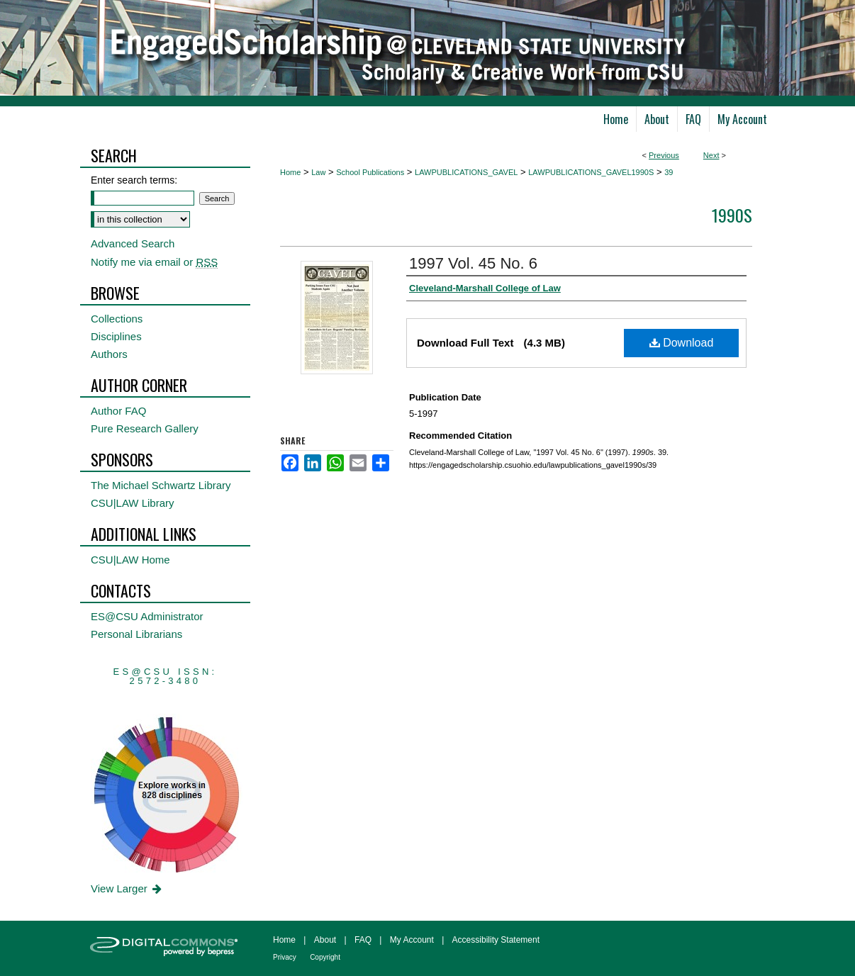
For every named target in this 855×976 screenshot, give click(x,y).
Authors (109, 354)
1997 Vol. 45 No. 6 (473, 263)
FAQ (362, 940)
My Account (412, 940)
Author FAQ (118, 411)
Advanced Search (132, 243)
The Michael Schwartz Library (161, 485)
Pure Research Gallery (145, 428)
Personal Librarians (136, 634)
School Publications (370, 172)
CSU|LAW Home (130, 560)
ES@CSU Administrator (147, 616)
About (325, 940)
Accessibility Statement (496, 940)
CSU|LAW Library (132, 503)
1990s (732, 215)
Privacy (284, 957)
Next (711, 155)
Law (318, 172)
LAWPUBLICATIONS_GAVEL (466, 172)
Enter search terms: (134, 180)
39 (668, 172)
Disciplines (116, 336)
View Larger (127, 888)
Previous (664, 155)
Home (290, 172)
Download (681, 343)
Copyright (325, 957)
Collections (116, 319)
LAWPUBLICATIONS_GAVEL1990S (591, 172)
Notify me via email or (154, 262)
